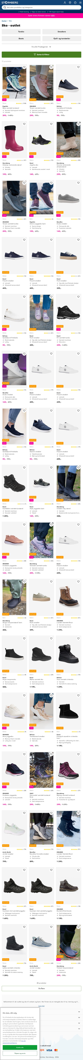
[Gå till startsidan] (10, 2)
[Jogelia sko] (41, 149)
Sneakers (62, 32)
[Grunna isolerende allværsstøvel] (68, 149)
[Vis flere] (41, 988)
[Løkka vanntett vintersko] (14, 951)
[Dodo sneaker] (68, 207)
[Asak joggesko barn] (41, 492)
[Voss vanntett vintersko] (68, 663)
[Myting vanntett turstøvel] (68, 779)
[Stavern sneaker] (41, 435)
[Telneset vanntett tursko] (41, 549)
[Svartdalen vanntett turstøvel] (14, 492)
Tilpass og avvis (20, 1053)
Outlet (4, 21)
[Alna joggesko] (14, 721)
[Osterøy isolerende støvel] (14, 149)
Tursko (21, 32)
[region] (20, 1033)
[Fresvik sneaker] (14, 264)
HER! (53, 16)
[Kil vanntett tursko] (68, 321)
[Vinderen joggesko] (14, 549)
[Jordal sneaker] (14, 837)
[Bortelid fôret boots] (68, 894)
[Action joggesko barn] (41, 207)
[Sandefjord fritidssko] (68, 91)
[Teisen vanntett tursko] (41, 91)
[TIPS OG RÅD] (41, 1023)
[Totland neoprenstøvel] (68, 951)
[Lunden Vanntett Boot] (68, 606)
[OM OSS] (41, 1017)
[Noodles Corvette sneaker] (41, 837)
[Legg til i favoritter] (24, 67)
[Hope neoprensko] (14, 663)
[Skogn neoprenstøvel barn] (14, 606)
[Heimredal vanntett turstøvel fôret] (41, 779)
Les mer (41, 1006)
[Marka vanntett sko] (41, 663)
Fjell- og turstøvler (62, 39)
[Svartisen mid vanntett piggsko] (14, 894)
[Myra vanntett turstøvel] (14, 91)
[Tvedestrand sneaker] (41, 721)
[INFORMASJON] (41, 1012)
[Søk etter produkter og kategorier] (42, 7)
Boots (21, 39)
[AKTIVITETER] (41, 1028)
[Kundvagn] (75, 2)
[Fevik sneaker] (68, 264)
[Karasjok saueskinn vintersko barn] (68, 721)
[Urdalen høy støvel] (68, 492)
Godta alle (20, 1047)
